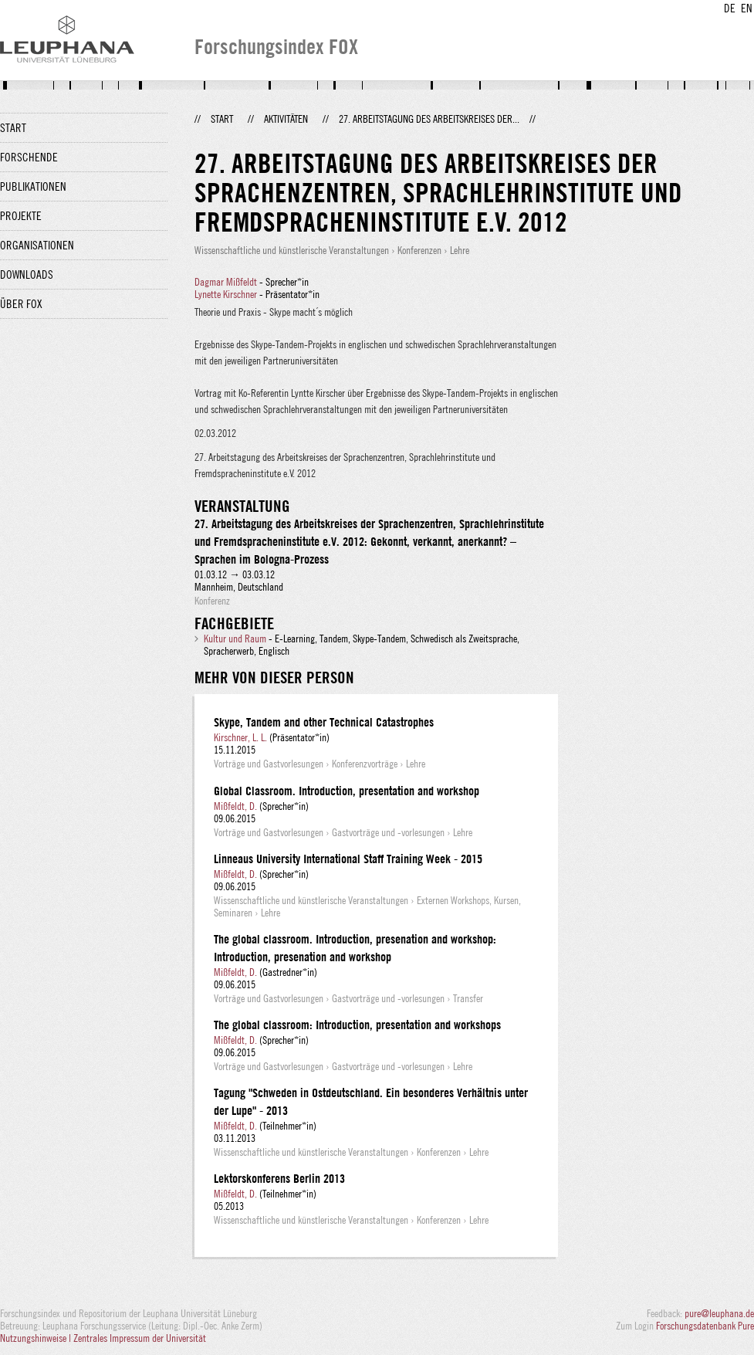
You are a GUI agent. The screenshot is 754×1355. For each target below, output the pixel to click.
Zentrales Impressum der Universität (139, 1338)
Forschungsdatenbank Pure (705, 1325)
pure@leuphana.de (719, 1313)
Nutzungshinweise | (36, 1338)
